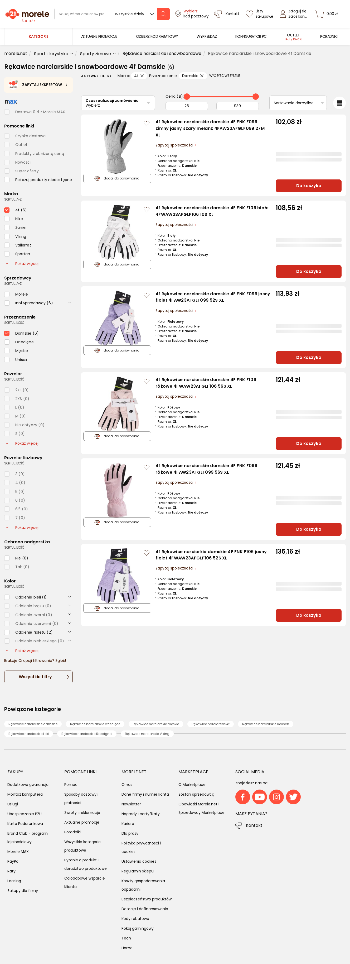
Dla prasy (129, 833)
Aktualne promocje (81, 822)
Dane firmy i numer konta (145, 794)
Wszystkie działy (129, 14)
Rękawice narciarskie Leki (28, 734)
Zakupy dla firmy (22, 890)
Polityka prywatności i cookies (141, 847)
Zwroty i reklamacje (82, 812)
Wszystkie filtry (35, 677)
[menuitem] (99, 37)
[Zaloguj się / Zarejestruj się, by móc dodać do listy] (146, 123)
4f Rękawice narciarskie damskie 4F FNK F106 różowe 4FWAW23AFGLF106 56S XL (205, 383)
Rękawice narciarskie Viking (147, 734)
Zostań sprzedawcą (196, 794)
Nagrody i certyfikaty (140, 813)
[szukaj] (163, 14)
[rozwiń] (69, 302)
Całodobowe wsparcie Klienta (84, 882)
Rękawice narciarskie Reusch (265, 724)
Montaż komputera (25, 794)
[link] (99, 37)
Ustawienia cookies (138, 861)
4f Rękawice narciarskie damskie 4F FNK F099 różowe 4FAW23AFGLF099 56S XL (206, 469)
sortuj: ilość (14, 322)
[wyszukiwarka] (112, 14)
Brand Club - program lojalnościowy (27, 837)
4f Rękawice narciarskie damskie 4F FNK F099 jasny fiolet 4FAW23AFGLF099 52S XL (212, 297)
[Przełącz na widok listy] (339, 103)
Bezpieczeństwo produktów (146, 899)
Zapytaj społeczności (174, 145)
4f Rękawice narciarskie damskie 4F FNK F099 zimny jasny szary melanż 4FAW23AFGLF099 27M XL (210, 128)
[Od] (187, 106)
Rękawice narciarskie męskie (156, 724)
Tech (126, 938)
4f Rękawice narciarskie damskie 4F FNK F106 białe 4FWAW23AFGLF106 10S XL (212, 211)
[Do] (237, 106)
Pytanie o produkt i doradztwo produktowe (85, 864)
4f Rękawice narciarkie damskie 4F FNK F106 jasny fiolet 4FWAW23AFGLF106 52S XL (211, 555)
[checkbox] (38, 179)
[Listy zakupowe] (260, 14)
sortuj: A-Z (12, 199)
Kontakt (254, 825)
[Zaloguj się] (294, 14)
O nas (126, 784)
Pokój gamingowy (137, 928)
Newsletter (131, 804)
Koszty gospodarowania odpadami (143, 885)
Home (127, 948)
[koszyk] (327, 14)
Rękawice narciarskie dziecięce (95, 724)
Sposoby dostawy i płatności (81, 798)
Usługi (12, 804)
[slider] (187, 96)
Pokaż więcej (22, 263)
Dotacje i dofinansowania (144, 908)
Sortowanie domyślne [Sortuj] (294, 103)
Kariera (127, 823)
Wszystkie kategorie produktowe (82, 846)
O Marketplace (192, 784)
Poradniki (72, 832)
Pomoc (70, 784)
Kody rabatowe (135, 918)
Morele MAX (18, 851)
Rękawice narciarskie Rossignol (86, 734)
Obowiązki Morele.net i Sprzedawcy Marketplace (201, 808)
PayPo (12, 861)
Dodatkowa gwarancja (27, 784)
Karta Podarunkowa (25, 823)
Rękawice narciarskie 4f (211, 724)
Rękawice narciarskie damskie (32, 724)
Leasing (14, 881)
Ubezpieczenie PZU (24, 813)
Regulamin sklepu (137, 871)
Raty (11, 871)
